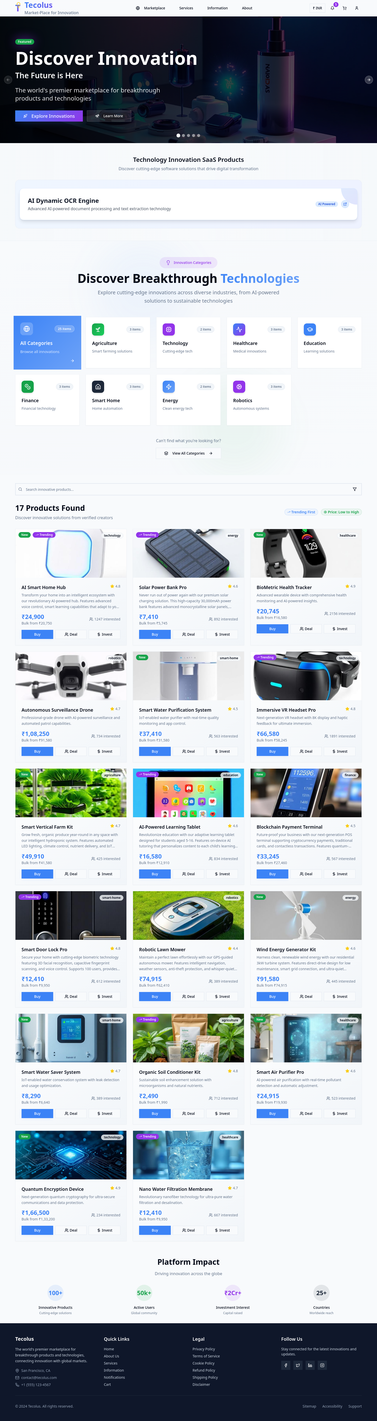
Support (355, 1406)
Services (186, 8)
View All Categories (188, 453)
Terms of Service (206, 1356)
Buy (37, 635)
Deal (71, 635)
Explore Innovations (49, 117)
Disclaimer (201, 1384)
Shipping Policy (205, 1377)
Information (217, 8)
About (247, 8)
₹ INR (317, 8)
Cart (107, 1384)
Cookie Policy (203, 1363)
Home (109, 1349)
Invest (104, 635)
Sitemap (309, 1406)
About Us (111, 1356)
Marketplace (150, 8)
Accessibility (332, 1406)
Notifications (114, 1377)
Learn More (109, 116)
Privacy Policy (204, 1349)
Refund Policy (204, 1370)
